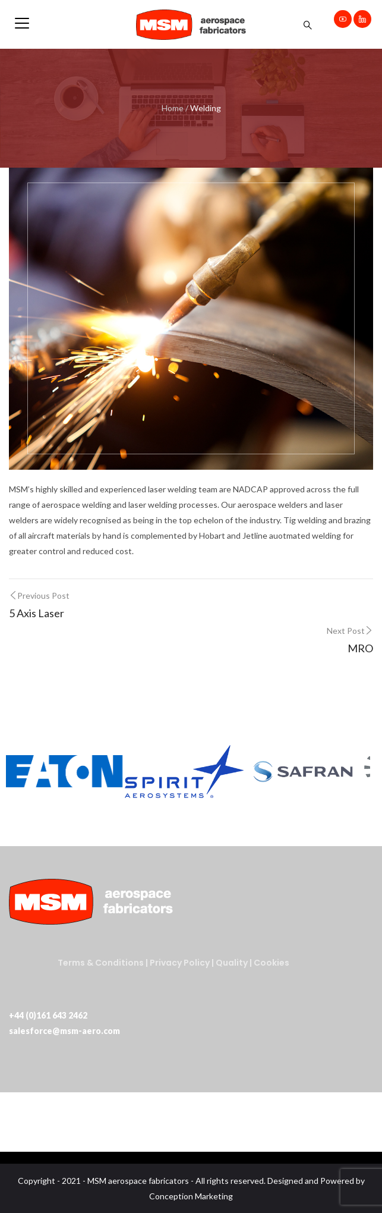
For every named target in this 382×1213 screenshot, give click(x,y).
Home (173, 108)
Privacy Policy (180, 963)
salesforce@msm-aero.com (64, 1031)
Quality (233, 963)
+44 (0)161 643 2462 (48, 1015)
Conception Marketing (191, 1196)
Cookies (271, 963)
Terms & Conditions (101, 963)
